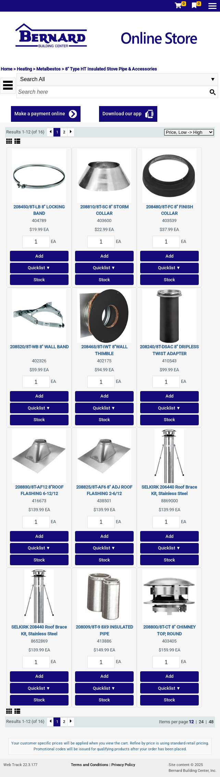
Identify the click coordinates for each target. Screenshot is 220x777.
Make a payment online (39, 113)
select (213, 79)
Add (39, 256)
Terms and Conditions (90, 765)
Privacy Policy (123, 765)
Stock (39, 279)
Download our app (122, 113)
